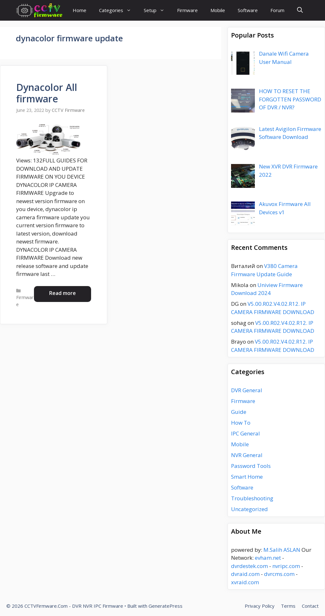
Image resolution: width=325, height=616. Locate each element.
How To (240, 422)
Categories (118, 10)
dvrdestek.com (249, 566)
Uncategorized (249, 509)
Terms (288, 606)
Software (248, 10)
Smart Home (247, 476)
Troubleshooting (252, 498)
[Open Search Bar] (300, 10)
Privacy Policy (260, 606)
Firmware (187, 10)
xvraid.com (245, 582)
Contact (310, 606)
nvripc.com (286, 566)
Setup (157, 10)
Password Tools (251, 465)
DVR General (246, 390)
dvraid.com (245, 574)
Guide (238, 411)
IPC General (245, 433)
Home (79, 10)
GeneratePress (165, 606)
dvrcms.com (279, 574)
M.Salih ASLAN (281, 549)
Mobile (217, 10)
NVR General (246, 455)
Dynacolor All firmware (46, 93)
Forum (277, 10)
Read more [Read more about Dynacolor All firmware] (62, 293)
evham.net (268, 557)
